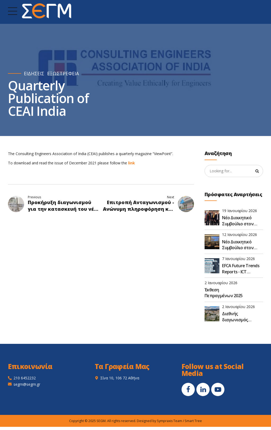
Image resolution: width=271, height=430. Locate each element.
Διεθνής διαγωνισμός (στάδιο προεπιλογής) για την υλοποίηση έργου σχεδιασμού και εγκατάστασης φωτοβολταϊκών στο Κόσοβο (240, 317)
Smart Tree (193, 421)
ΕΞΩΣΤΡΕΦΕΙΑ (63, 74)
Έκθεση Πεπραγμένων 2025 (223, 293)
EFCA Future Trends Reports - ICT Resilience (240, 269)
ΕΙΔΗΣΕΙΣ (34, 74)
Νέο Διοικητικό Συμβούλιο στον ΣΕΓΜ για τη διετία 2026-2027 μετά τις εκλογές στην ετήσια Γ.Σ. (242, 245)
